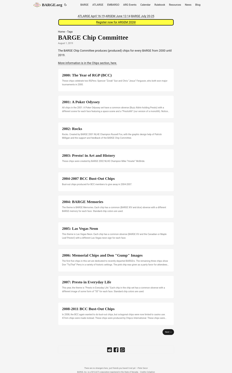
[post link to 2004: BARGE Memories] (116, 206)
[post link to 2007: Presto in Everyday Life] (116, 287)
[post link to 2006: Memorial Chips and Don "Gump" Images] (116, 260)
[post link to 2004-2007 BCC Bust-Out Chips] (116, 181)
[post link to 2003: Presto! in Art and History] (116, 158)
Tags (70, 31)
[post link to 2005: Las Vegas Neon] (116, 233)
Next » (168, 332)
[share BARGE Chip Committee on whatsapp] (122, 349)
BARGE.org (48, 4)
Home (61, 31)
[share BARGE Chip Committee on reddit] (109, 349)
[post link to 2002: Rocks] (116, 133)
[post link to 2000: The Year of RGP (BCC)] (116, 80)
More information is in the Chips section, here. (87, 63)
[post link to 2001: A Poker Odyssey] (116, 107)
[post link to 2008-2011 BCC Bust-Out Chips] (116, 314)
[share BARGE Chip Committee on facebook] (116, 349)
